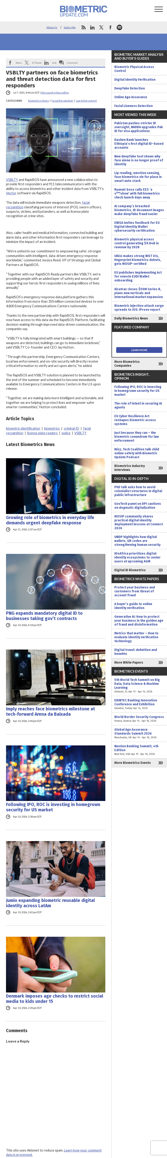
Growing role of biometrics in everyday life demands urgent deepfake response (50, 520)
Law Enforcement (86, 100)
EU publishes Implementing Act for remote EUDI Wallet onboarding (138, 276)
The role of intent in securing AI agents (138, 405)
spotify (119, 27)
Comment (72, 62)
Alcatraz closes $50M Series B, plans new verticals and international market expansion (138, 293)
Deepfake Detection (129, 88)
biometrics (52, 428)
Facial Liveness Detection (133, 106)
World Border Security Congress (139, 719)
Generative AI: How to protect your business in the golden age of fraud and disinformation (138, 620)
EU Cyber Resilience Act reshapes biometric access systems (135, 420)
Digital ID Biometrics (130, 570)
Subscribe (70, 27)
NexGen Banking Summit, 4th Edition (139, 750)
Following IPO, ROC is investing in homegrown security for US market (53, 807)
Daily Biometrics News (131, 318)
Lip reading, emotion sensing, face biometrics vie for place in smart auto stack (138, 177)
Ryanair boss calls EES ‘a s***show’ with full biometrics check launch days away (137, 193)
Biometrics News (38, 100)
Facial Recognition (62, 100)
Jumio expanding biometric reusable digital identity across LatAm (50, 903)
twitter (101, 27)
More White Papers (128, 663)
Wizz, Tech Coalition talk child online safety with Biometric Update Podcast (136, 453)
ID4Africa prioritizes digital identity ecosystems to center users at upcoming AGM (137, 557)
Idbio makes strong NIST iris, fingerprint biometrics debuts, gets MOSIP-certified (137, 260)
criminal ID (71, 428)
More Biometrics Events (132, 763)
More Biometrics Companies (127, 364)
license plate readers (42, 433)
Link (54, 62)
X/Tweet (37, 62)
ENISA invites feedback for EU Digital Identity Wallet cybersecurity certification (137, 227)
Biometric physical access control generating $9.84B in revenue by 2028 (136, 243)
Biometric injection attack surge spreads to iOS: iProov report (139, 308)
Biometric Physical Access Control (134, 69)
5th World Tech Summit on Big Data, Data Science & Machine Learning (139, 686)
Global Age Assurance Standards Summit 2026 (139, 733)
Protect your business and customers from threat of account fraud (134, 591)
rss (83, 27)
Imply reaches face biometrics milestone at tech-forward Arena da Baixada (50, 711)
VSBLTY (12, 180)
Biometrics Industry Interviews (129, 468)
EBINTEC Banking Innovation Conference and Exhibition (139, 704)
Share (19, 62)
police (66, 433)
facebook (110, 27)
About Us (51, 27)
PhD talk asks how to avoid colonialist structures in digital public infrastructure (138, 491)
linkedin (92, 27)
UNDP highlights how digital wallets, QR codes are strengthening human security (137, 541)
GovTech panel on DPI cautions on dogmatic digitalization (137, 506)
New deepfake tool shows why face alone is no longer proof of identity (138, 160)
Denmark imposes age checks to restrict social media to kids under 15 (54, 998)
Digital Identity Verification (134, 80)
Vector (11, 193)
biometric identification (23, 428)
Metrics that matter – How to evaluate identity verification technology (136, 637)
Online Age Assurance (130, 97)
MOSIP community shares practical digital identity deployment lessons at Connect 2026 (138, 522)
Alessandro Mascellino (55, 92)
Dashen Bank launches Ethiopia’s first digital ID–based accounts (139, 144)
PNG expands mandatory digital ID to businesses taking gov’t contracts (44, 616)
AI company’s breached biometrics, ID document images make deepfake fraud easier (139, 210)
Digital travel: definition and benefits (135, 652)
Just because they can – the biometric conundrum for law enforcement (136, 437)
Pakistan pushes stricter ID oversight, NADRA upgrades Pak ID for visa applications (138, 127)
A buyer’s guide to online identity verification (133, 606)
